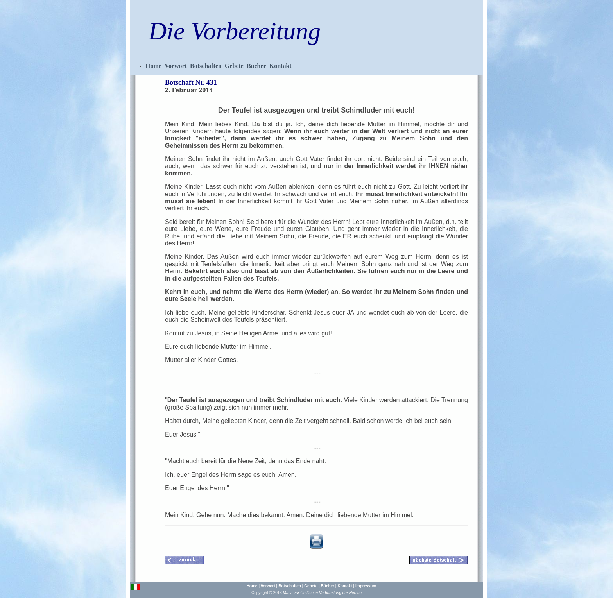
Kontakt (280, 66)
